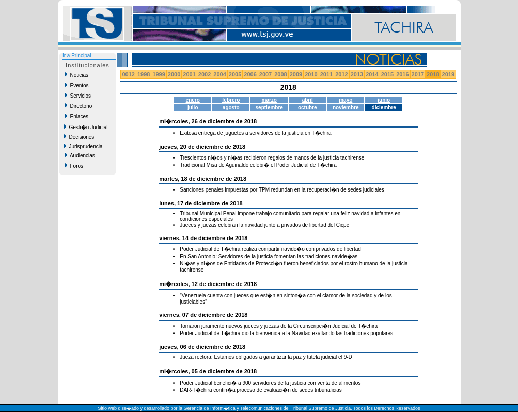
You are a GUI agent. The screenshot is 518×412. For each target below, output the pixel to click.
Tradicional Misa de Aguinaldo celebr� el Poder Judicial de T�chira (258, 165)
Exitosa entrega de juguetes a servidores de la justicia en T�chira (255, 133)
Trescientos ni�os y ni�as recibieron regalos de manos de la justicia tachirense (272, 158)
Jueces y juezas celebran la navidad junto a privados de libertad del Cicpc (264, 225)
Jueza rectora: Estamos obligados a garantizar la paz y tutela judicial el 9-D (266, 357)
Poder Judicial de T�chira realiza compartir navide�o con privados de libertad (270, 249)
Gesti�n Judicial (86, 127)
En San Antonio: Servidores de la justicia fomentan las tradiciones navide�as (268, 256)
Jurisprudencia (83, 146)
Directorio (78, 106)
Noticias (76, 75)
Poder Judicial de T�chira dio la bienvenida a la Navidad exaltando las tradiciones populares (286, 333)
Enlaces (76, 116)
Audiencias (80, 155)
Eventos (77, 85)
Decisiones (79, 137)
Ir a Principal (76, 55)
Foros (74, 166)
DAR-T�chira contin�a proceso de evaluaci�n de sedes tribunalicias (260, 390)
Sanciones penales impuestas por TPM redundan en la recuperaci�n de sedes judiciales (282, 190)
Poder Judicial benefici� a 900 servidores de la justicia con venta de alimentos (270, 383)
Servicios (78, 95)
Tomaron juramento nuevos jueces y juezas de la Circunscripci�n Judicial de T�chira (279, 326)
